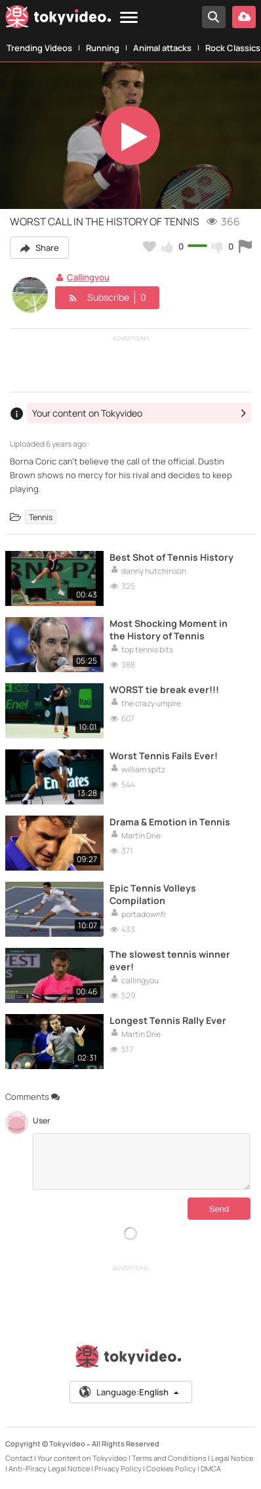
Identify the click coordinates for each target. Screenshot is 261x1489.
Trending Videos (39, 48)
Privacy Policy (118, 1468)
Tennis (40, 516)
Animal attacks (162, 48)
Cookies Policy (171, 1468)
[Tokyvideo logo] (58, 19)
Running (102, 48)
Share (39, 248)
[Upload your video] (244, 17)
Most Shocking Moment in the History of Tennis (169, 629)
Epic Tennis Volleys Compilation (153, 894)
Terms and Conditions (169, 1458)
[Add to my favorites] (149, 246)
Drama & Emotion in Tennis (170, 822)
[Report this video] (245, 246)
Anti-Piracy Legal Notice (49, 1468)
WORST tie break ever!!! (164, 689)
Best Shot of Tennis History (171, 557)
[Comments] (142, 1161)
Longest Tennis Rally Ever (168, 1020)
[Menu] (129, 18)
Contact (19, 1458)
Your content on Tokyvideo (82, 1458)
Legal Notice (232, 1458)
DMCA (211, 1468)
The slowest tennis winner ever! (170, 960)
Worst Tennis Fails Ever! (164, 755)
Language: (129, 1392)
